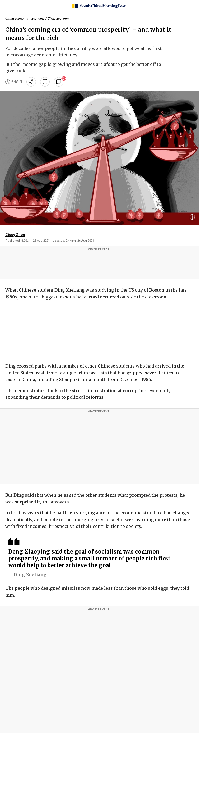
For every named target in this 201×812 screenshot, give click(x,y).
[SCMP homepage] (98, 6)
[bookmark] (45, 82)
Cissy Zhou (15, 235)
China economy (16, 18)
